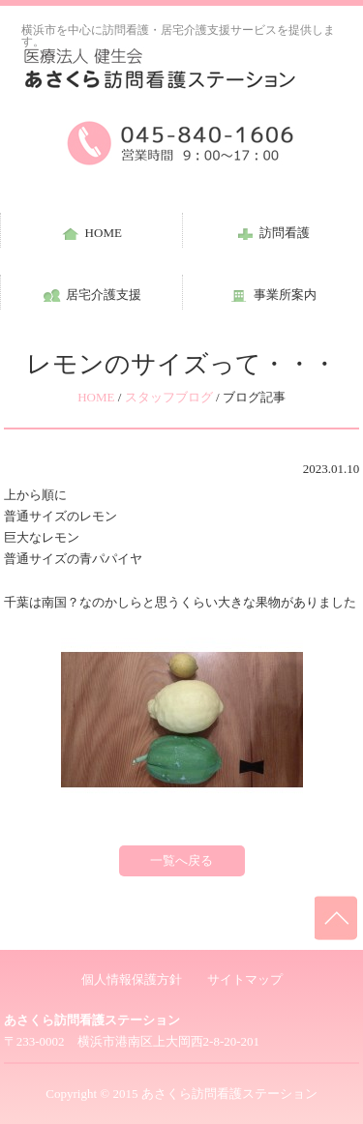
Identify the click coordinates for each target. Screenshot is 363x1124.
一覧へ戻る (181, 860)
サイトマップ (245, 979)
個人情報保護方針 (131, 979)
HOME (95, 397)
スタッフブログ (169, 397)
